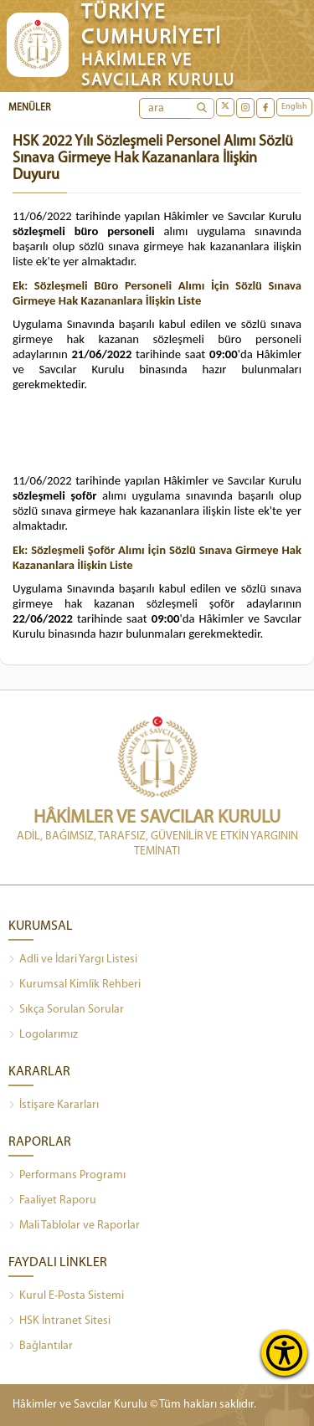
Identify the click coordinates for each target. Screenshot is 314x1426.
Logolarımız (43, 1035)
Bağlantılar (40, 1346)
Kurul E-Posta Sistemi (66, 1296)
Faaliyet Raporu (52, 1200)
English (294, 106)
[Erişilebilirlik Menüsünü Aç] (284, 1353)
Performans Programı (67, 1175)
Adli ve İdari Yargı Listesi (72, 959)
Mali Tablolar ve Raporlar (74, 1226)
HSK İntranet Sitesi (59, 1321)
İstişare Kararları (53, 1105)
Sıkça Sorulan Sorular (66, 1010)
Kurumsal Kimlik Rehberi (74, 985)
